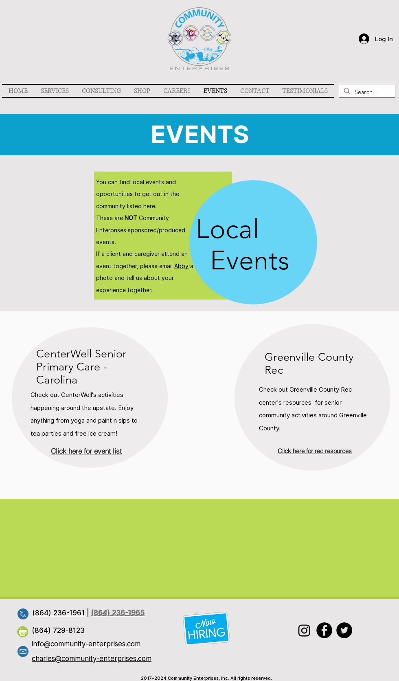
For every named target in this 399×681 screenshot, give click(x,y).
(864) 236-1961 (58, 613)
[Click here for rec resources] (314, 451)
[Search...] (366, 91)
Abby (181, 265)
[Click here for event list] (86, 451)
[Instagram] (304, 630)
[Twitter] (344, 630)
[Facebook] (324, 630)
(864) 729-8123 (58, 630)
